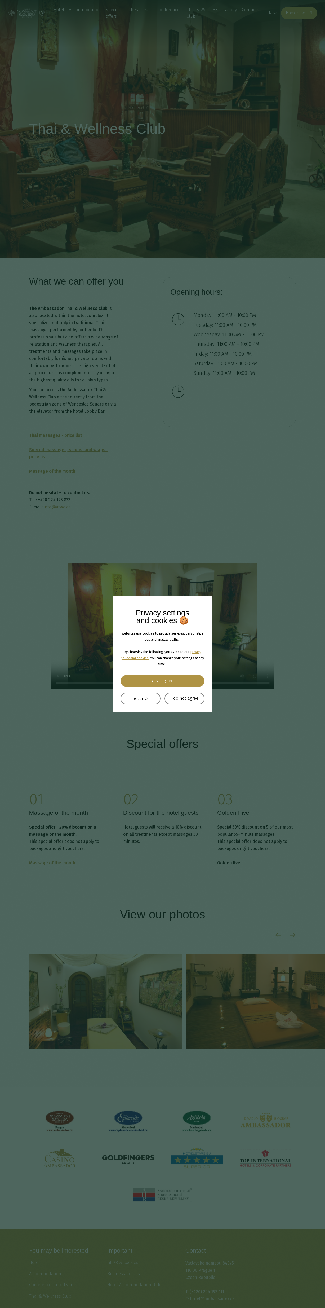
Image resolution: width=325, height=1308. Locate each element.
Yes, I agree (162, 680)
